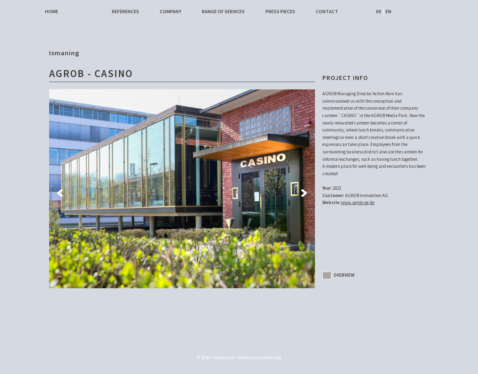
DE (378, 11)
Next (304, 193)
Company (170, 11)
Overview (338, 275)
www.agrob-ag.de (357, 202)
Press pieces (280, 11)
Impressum (223, 357)
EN (388, 11)
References (125, 11)
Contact (327, 11)
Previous (59, 193)
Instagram (362, 11)
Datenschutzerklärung (259, 357)
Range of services (223, 11)
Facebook (351, 11)
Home (51, 11)
